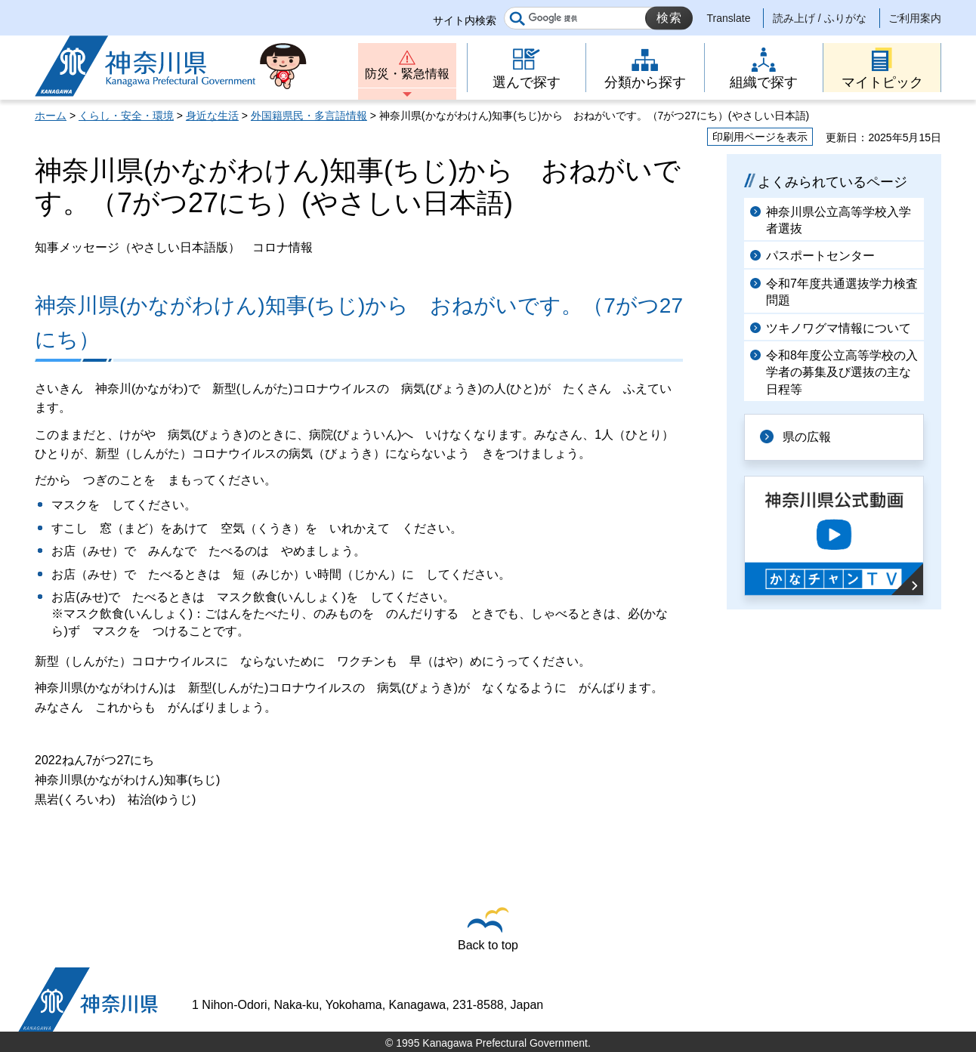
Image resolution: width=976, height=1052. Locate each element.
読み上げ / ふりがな (819, 18)
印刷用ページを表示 (760, 137)
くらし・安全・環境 (126, 116)
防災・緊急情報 (407, 73)
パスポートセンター (820, 255)
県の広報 (807, 436)
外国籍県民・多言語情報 (309, 116)
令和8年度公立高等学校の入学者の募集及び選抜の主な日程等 (842, 372)
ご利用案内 (914, 18)
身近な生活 (212, 116)
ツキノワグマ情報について (838, 328)
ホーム (50, 116)
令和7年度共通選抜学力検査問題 (842, 292)
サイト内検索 (464, 20)
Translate (729, 18)
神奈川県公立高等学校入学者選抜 (838, 220)
